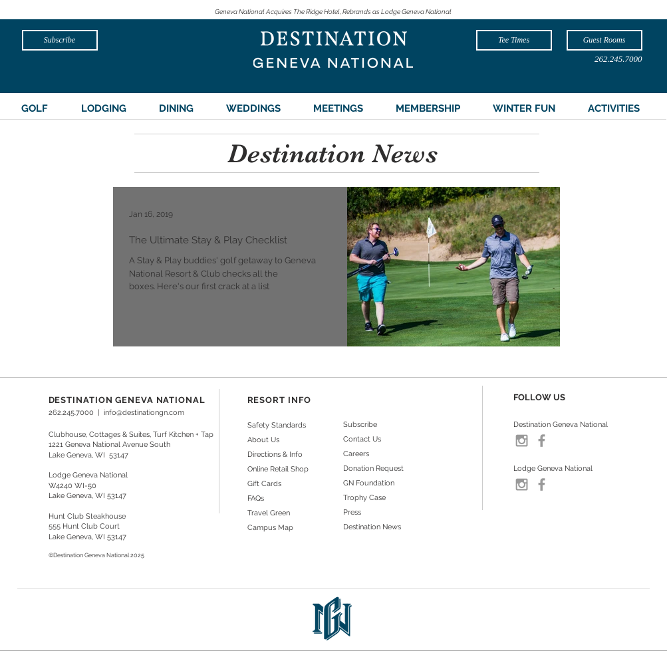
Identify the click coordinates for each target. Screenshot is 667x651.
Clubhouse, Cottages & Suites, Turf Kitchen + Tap (131, 434)
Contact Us (362, 439)
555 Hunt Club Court (84, 526)
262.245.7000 (71, 412)
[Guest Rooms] (604, 40)
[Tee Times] (514, 40)
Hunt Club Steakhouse (87, 516)
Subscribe (360, 424)
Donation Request (373, 468)
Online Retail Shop (278, 469)
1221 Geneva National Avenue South (109, 444)
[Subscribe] (60, 40)
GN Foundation (368, 483)
